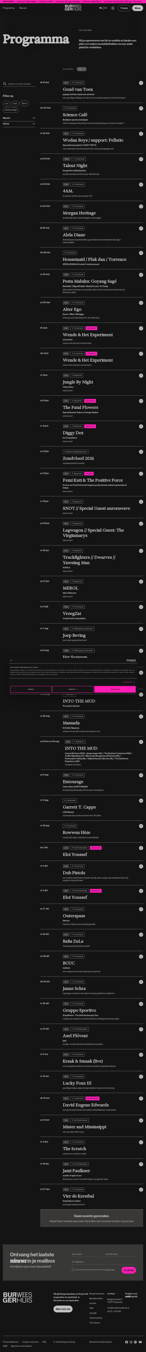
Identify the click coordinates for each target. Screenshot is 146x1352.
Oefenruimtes (95, 1318)
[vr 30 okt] (99, 1011)
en (105, 8)
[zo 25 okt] (99, 964)
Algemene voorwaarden (21, 1346)
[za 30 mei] (99, 310)
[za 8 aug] (99, 656)
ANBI (5, 1346)
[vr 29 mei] (99, 283)
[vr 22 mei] (99, 141)
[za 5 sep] (99, 782)
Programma (9, 8)
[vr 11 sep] (99, 808)
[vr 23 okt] (99, 940)
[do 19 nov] (99, 1104)
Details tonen (127, 682)
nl (101, 8)
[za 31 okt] (99, 1036)
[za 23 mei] (99, 166)
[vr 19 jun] (99, 507)
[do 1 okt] (99, 851)
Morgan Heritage (80, 1)
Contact (111, 1293)
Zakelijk (93, 1313)
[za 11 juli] (99, 612)
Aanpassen (73, 689)
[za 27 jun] (99, 589)
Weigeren (31, 689)
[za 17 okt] (99, 916)
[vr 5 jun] (99, 383)
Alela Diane (104, 1)
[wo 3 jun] (99, 359)
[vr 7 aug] (99, 634)
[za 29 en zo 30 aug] (100, 753)
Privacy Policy (110, 1270)
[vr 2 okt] (99, 873)
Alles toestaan (115, 689)
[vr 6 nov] (99, 1060)
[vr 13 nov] (99, 1082)
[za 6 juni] (99, 408)
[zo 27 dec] (99, 1197)
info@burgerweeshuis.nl (118, 1307)
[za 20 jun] (99, 532)
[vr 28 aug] (99, 700)
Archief (92, 1303)
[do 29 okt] (99, 987)
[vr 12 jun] (99, 433)
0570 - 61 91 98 (114, 1311)
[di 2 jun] (99, 335)
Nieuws (23, 8)
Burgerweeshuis (96, 1293)
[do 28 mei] (99, 258)
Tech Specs (94, 1322)
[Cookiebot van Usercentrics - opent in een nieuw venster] (123, 660)
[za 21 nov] (99, 1125)
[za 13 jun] (99, 457)
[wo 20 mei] (99, 115)
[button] (113, 8)
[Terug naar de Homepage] (73, 8)
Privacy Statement (11, 1342)
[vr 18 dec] (99, 1171)
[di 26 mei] (99, 235)
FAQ (91, 1308)
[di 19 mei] (99, 90)
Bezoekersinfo (96, 1298)
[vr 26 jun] (99, 560)
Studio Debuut (106, 1342)
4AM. (58, 1)
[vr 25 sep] (99, 831)
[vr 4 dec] (99, 1147)
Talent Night (39, 1)
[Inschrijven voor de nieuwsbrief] (128, 1270)
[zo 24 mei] (99, 212)
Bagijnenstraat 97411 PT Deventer (115, 1300)
